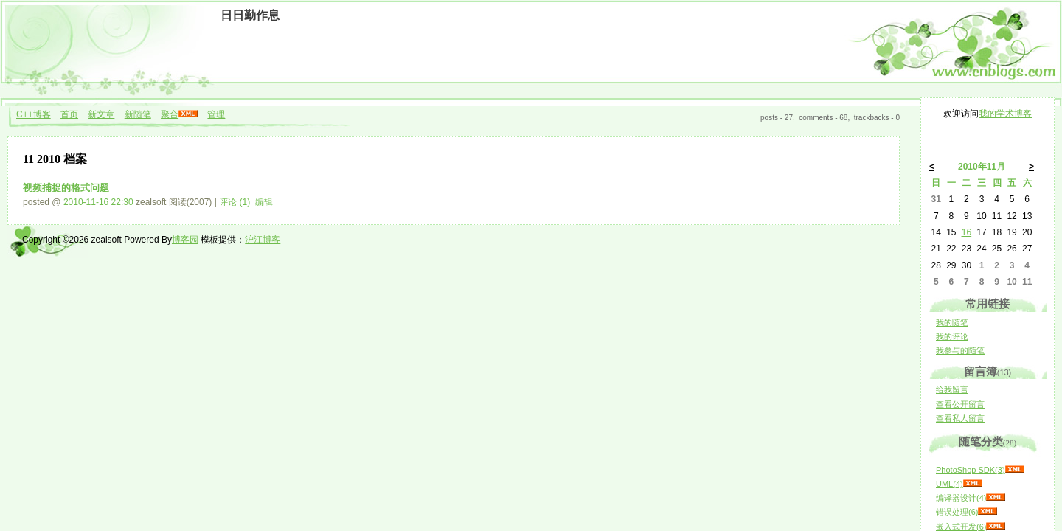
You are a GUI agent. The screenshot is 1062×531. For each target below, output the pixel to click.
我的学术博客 (1005, 113)
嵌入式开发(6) (961, 526)
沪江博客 (262, 240)
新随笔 (138, 114)
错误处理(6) (957, 511)
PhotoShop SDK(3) (970, 469)
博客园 (185, 240)
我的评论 (952, 336)
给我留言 (952, 389)
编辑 (264, 202)
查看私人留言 (960, 418)
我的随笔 (952, 322)
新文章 (101, 114)
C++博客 (33, 114)
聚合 (169, 114)
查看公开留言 (960, 404)
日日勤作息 (250, 15)
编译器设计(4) (961, 497)
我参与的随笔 (960, 350)
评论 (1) (234, 202)
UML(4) (949, 483)
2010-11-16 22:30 (98, 202)
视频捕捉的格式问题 (66, 187)
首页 (69, 114)
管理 (216, 114)
